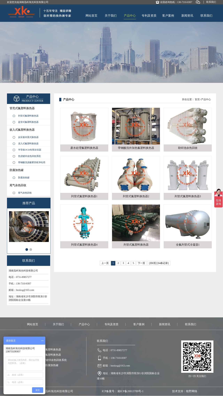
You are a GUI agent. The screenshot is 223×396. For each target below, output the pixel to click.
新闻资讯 (187, 15)
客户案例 (168, 15)
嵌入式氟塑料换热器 (22, 129)
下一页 (141, 263)
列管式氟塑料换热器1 (84, 196)
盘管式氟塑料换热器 (28, 122)
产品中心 (130, 15)
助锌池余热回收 (188, 147)
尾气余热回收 (18, 185)
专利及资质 (149, 15)
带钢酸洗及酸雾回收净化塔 (31, 162)
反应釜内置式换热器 (28, 137)
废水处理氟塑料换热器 (84, 147)
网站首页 (91, 15)
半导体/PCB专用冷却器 (29, 149)
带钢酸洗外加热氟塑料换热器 (136, 147)
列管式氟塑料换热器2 (136, 196)
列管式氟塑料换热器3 (188, 196)
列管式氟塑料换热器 (28, 115)
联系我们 (211, 2)
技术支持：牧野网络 (184, 391)
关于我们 (111, 15)
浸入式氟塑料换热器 (28, 143)
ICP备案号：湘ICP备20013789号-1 (122, 391)
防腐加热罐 (17, 170)
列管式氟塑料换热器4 (84, 244)
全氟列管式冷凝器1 (188, 244)
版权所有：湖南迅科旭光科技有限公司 (49, 391)
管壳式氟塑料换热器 (22, 108)
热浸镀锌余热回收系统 (29, 156)
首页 (197, 99)
